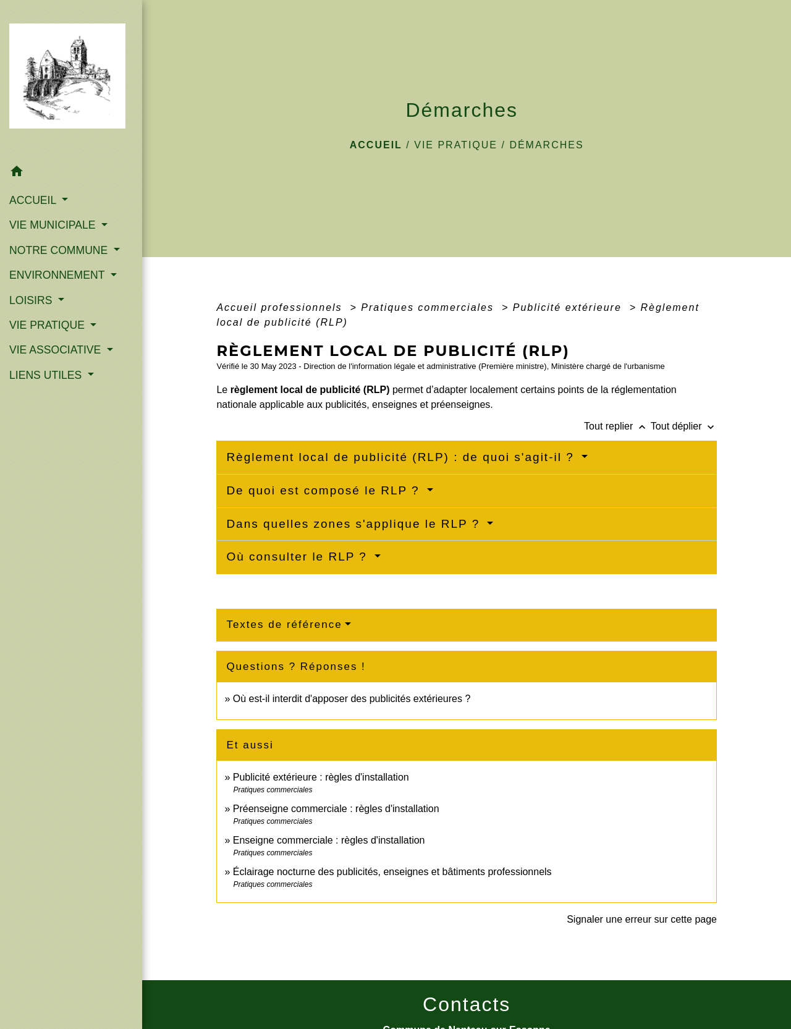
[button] (71, 173)
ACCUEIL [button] (34, 200)
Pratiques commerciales (429, 307)
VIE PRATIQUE (455, 145)
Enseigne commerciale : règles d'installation (329, 840)
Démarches (546, 145)
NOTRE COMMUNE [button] (60, 250)
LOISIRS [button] (32, 300)
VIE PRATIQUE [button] (48, 325)
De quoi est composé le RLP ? (325, 490)
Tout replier (617, 426)
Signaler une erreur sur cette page (642, 919)
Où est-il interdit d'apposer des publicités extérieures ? (352, 698)
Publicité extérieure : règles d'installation (321, 777)
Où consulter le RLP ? (298, 556)
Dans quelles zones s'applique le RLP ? (355, 523)
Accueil (376, 145)
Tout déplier (684, 426)
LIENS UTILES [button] (47, 375)
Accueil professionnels (281, 307)
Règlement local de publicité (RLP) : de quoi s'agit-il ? (402, 457)
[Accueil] (71, 79)
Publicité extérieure (569, 307)
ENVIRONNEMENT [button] (58, 275)
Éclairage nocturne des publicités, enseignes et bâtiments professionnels (392, 871)
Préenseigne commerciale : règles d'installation (336, 808)
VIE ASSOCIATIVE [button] (56, 350)
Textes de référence (284, 624)
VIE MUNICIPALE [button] (53, 225)
